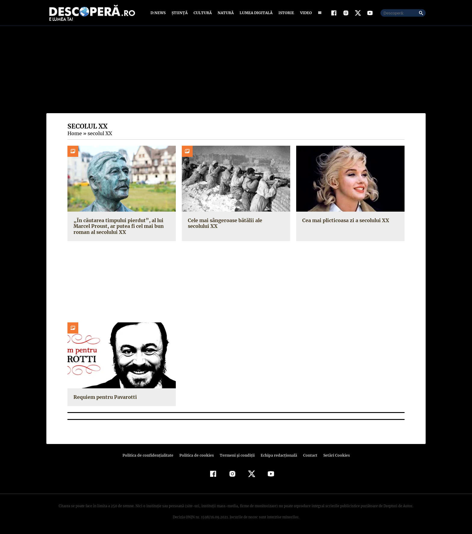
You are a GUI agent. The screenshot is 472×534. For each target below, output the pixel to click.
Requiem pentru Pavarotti (104, 397)
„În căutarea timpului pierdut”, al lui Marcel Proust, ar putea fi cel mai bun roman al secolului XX (117, 226)
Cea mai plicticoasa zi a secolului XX (345, 220)
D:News (159, 13)
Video (305, 13)
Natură (225, 13)
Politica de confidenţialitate (150, 455)
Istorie (285, 13)
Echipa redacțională (277, 455)
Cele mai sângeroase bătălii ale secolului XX (235, 223)
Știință (180, 13)
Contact (308, 455)
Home (74, 133)
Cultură (202, 13)
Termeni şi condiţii (236, 455)
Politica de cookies (197, 455)
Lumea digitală (255, 13)
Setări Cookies (333, 455)
